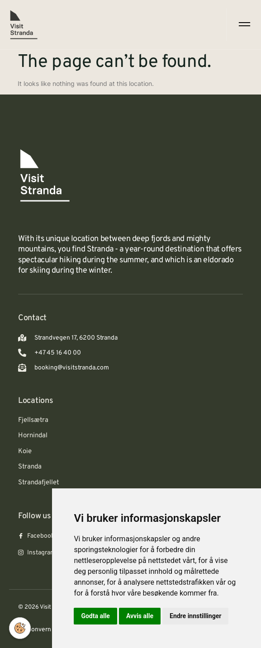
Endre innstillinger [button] (195, 616)
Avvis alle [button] (139, 616)
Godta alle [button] (95, 616)
